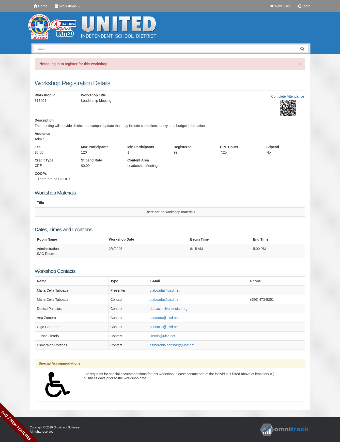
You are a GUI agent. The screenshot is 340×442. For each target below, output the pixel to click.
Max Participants (94, 147)
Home (40, 6)
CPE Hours (229, 147)
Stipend (272, 147)
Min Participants (140, 147)
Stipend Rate (91, 160)
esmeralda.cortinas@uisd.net (172, 345)
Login (303, 6)
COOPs (41, 174)
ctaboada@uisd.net (165, 290)
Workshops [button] (67, 6)
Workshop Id (45, 95)
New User (280, 6)
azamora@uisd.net (164, 318)
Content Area (138, 160)
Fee (38, 147)
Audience (42, 134)
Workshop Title (93, 95)
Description (44, 120)
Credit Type (44, 160)
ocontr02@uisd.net (164, 327)
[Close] (300, 64)
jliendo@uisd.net (162, 336)
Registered (182, 147)
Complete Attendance (287, 96)
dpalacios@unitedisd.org (169, 309)
